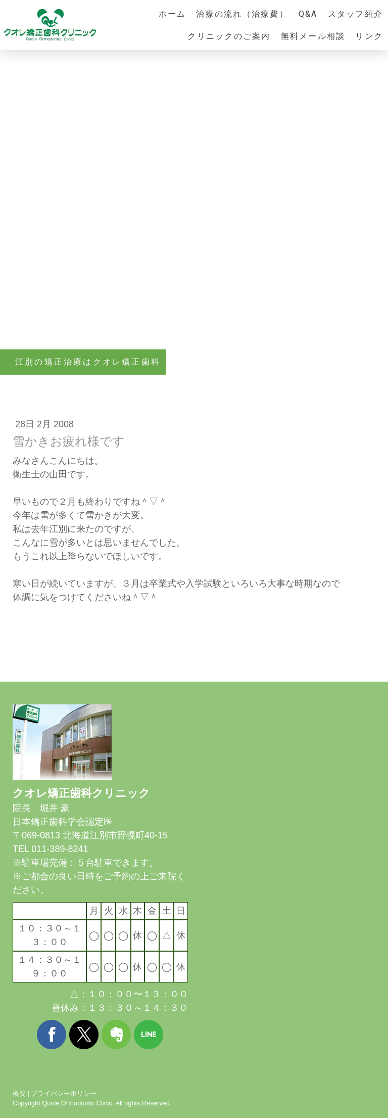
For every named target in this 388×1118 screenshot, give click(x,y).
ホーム (172, 14)
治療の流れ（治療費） (242, 14)
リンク (369, 36)
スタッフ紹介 (355, 14)
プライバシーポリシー (63, 1093)
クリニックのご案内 (228, 36)
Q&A (308, 14)
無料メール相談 (313, 36)
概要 (19, 1093)
